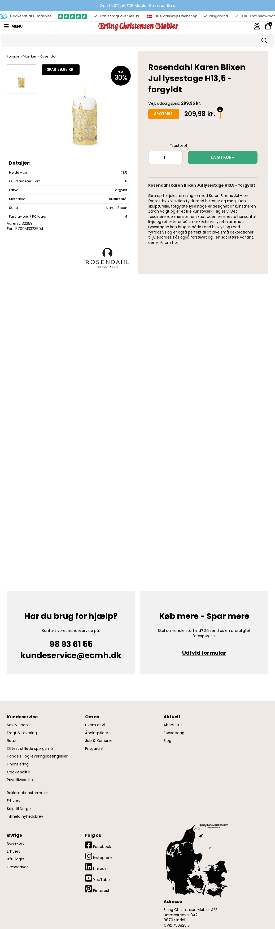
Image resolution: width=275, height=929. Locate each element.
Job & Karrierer (98, 740)
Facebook (98, 845)
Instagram (98, 856)
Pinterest (97, 889)
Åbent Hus (173, 725)
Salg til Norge (19, 808)
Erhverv (13, 800)
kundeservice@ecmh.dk (70, 655)
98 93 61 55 (71, 644)
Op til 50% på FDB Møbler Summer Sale (137, 5)
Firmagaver (17, 867)
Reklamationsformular (27, 792)
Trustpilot (178, 145)
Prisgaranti (94, 748)
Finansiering (18, 764)
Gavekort (15, 843)
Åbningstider (96, 733)
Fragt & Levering (22, 733)
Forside (13, 56)
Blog (167, 740)
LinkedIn (96, 867)
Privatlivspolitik (20, 779)
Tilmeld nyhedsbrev (25, 816)
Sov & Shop (17, 725)
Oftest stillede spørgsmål (30, 748)
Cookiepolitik (18, 772)
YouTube (97, 878)
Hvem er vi (95, 725)
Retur (12, 740)
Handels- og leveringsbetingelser (37, 756)
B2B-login (15, 859)
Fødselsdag (174, 733)
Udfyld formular (204, 653)
